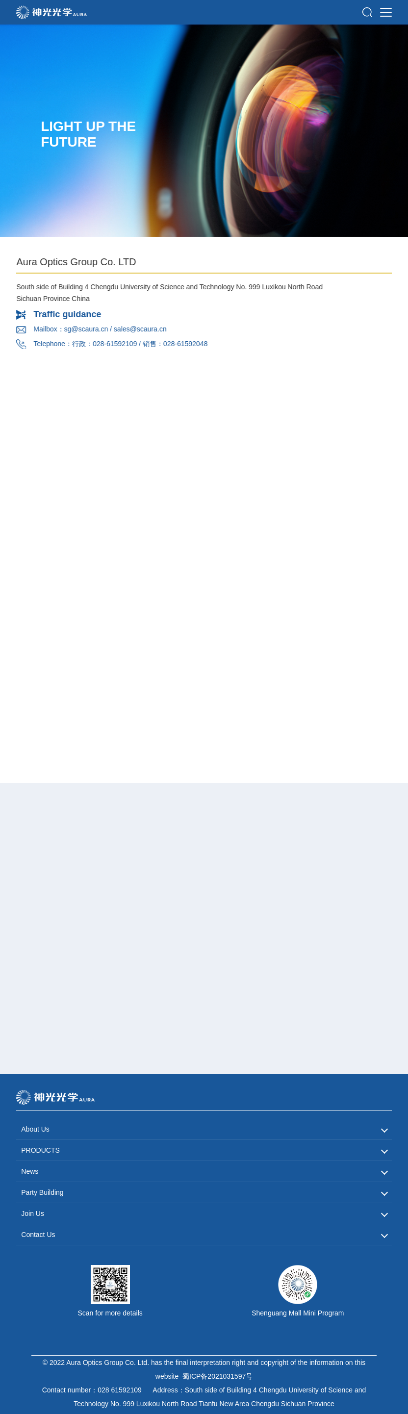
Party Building (42, 1192)
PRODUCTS (40, 1150)
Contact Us (38, 1234)
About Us (35, 1129)
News (29, 1171)
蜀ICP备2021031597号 (217, 1376)
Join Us (32, 1213)
